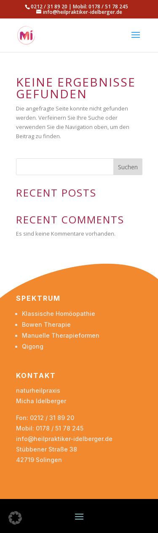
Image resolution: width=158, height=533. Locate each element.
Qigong (32, 346)
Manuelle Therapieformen (60, 335)
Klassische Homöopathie (58, 313)
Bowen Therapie (46, 324)
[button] (15, 518)
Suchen (128, 167)
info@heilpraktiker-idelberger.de (64, 438)
